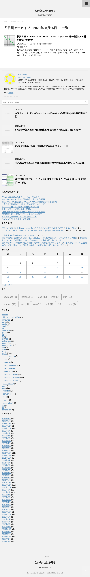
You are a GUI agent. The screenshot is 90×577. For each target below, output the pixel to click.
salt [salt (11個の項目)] (24, 304)
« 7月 (4, 285)
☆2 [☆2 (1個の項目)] (49, 304)
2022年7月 (6, 436)
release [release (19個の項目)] (10, 304)
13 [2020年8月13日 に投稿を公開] (45, 267)
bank (4, 322)
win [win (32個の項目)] (37, 304)
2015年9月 (6, 524)
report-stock (8, 371)
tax (3, 408)
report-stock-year (11, 381)
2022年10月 (7, 428)
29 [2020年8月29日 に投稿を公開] (69, 277)
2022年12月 (7, 423)
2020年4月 (6, 502)
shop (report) (8, 384)
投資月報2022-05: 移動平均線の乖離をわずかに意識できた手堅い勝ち (31, 243)
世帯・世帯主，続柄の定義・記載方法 (18, 209)
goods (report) (9, 356)
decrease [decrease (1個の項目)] (10, 297)
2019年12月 (7, 512)
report (35, 44)
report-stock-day (45, 44)
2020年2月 (6, 507)
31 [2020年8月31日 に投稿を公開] (8, 281)
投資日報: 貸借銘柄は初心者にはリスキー (19, 217)
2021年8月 (6, 463)
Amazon (6, 391)
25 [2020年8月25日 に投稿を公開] (20, 277)
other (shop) (8, 403)
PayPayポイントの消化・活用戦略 (16, 219)
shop (4, 388)
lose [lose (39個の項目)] (42, 297)
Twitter (10, 93)
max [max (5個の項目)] (55, 297)
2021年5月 (6, 470)
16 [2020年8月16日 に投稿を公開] (82, 267)
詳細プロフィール (24, 78)
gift (3, 328)
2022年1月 (6, 451)
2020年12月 (7, 482)
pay (3, 347)
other (5, 359)
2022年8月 (6, 433)
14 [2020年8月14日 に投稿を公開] (57, 267)
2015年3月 (6, 527)
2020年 (12, 21)
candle (4, 324)
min (25, 47)
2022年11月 (7, 426)
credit (4, 326)
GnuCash (6, 330)
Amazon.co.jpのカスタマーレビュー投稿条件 (20, 197)
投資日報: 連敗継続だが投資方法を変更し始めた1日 (23, 204)
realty (4, 352)
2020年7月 (6, 495)
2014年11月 (7, 529)
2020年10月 (7, 487)
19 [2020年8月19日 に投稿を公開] (32, 272)
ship (3, 386)
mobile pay (6, 341)
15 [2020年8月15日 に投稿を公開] (69, 267)
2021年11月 (7, 455)
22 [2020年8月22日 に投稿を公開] (69, 272)
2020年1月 (6, 510)
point (4, 349)
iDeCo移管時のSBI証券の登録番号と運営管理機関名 (24, 199)
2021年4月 (6, 473)
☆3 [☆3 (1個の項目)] (60, 304)
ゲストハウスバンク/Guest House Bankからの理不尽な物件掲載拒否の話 (32, 228)
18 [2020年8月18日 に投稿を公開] (20, 272)
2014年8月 (6, 532)
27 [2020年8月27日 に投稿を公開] (45, 277)
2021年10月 (7, 458)
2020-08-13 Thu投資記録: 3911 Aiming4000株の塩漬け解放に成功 (29, 202)
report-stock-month (12, 378)
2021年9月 (6, 460)
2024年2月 (6, 419)
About (47, 557)
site (3, 406)
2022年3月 (6, 446)
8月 (18, 21)
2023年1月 (6, 421)
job (3, 335)
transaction (6, 410)
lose (21, 47)
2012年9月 (6, 539)
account (5, 315)
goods (4, 333)
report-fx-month (10, 365)
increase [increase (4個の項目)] (27, 297)
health (5, 400)
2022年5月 (6, 441)
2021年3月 (6, 475)
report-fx (6, 362)
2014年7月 (6, 534)
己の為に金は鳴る (45, 10)
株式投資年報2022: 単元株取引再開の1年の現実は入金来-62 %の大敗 (49, 163)
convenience (8, 394)
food (5, 397)
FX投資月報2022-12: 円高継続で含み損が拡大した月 (41, 146)
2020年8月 (6, 492)
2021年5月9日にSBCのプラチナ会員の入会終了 (22, 214)
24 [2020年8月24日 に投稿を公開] (8, 277)
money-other (7, 345)
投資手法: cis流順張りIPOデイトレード (18, 235)
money (4, 343)
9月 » (10, 285)
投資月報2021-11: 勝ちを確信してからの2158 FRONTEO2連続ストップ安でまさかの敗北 (39, 238)
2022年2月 (6, 448)
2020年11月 (7, 485)
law (3, 337)
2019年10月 (7, 514)
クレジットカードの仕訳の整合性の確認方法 (20, 207)
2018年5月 (6, 517)
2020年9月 (6, 490)
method (5, 339)
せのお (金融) (71, 228)
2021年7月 (6, 465)
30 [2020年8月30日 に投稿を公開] (82, 277)
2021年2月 (6, 478)
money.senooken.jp (11, 96)
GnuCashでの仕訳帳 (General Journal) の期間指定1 (23, 212)
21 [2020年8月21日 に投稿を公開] (57, 272)
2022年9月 (6, 431)
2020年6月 (6, 497)
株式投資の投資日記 (45, 567)
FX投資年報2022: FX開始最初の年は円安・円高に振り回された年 (48, 130)
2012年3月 (6, 541)
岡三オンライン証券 (11, 317)
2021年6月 (6, 468)
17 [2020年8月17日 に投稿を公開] (8, 272)
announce (6, 320)
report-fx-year (9, 368)
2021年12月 (7, 453)
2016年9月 (6, 522)
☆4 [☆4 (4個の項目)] (72, 304)
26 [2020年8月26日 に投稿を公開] (32, 277)
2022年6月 (6, 438)
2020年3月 (6, 505)
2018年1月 (6, 519)
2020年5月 (6, 500)
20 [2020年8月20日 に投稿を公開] (45, 272)
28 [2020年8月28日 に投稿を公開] (57, 277)
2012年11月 (7, 537)
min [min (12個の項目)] (67, 297)
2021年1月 (6, 480)
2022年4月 (6, 443)
